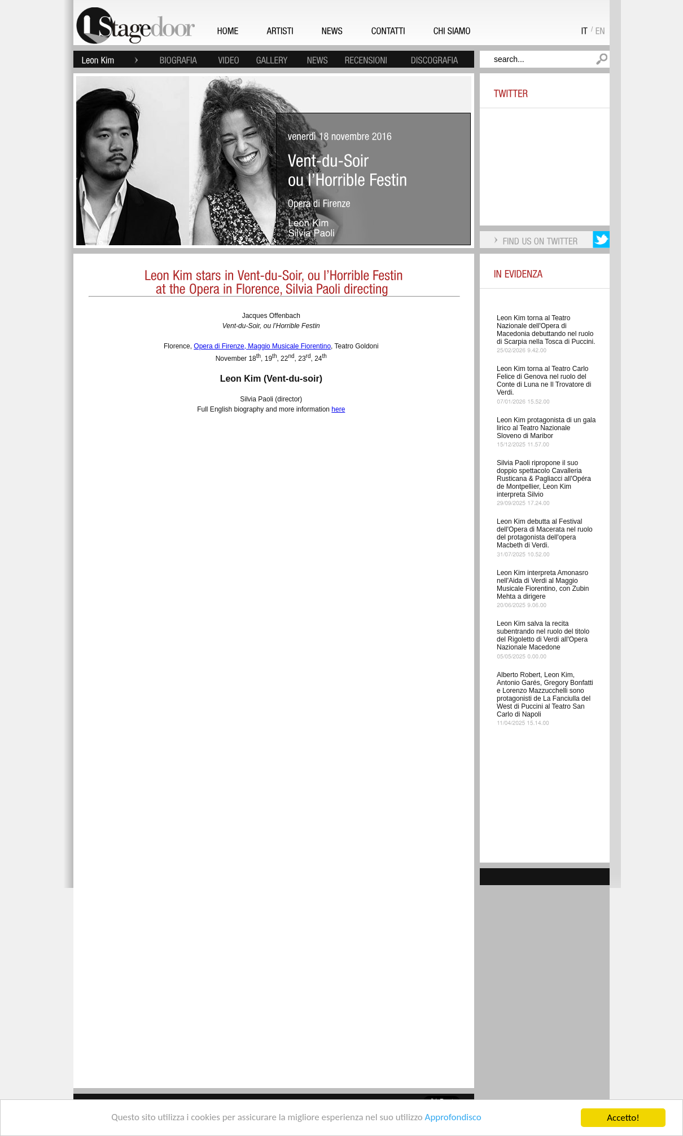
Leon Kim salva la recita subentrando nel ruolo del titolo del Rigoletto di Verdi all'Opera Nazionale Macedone (543, 635)
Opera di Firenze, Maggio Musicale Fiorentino (262, 346)
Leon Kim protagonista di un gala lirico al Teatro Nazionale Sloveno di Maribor (546, 428)
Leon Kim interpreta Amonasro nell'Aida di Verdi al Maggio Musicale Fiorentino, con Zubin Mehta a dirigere (543, 584)
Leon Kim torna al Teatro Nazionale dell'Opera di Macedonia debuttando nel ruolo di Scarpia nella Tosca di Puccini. (546, 330)
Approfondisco (453, 1118)
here (338, 409)
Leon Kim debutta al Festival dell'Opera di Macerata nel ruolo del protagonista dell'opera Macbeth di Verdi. (545, 533)
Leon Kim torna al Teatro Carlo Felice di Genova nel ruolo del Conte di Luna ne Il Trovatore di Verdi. (544, 380)
